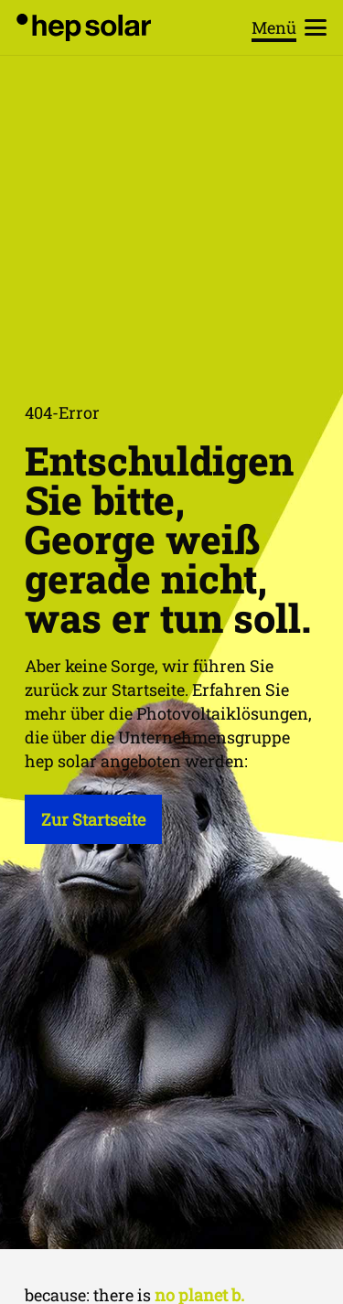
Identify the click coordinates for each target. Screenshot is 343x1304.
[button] (289, 27)
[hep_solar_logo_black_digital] (83, 27)
